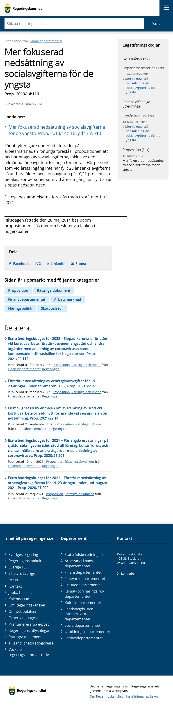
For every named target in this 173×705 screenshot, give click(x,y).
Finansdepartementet (46, 41)
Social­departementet (82, 625)
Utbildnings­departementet (87, 631)
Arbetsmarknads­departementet (79, 563)
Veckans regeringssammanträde (29, 652)
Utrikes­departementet (84, 637)
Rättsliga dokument (53, 290)
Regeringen (50, 369)
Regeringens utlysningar (29, 630)
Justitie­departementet (83, 584)
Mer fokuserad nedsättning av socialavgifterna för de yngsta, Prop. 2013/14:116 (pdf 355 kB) (57, 130)
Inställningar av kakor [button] (142, 696)
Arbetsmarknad (67, 299)
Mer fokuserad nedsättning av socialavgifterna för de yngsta (143, 85)
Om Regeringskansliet (27, 605)
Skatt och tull (52, 308)
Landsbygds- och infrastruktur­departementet (79, 614)
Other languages (23, 617)
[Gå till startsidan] (23, 8)
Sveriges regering (23, 554)
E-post (80, 263)
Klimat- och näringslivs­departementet (84, 594)
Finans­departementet (83, 572)
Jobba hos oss (20, 592)
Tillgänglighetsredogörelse (31, 643)
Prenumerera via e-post (29, 624)
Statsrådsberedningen (84, 554)
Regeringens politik (25, 560)
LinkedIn (58, 263)
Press (13, 579)
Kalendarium (19, 598)
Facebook (21, 263)
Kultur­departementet (83, 602)
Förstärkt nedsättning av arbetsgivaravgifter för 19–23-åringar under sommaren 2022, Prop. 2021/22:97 (52, 383)
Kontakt (15, 586)
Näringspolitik (20, 308)
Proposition (18, 290)
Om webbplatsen (23, 611)
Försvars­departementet (85, 578)
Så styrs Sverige (22, 573)
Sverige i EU (18, 567)
